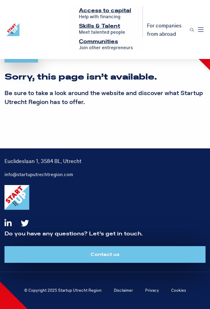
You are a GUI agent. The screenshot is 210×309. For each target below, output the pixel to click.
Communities (98, 41)
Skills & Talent (99, 26)
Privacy (152, 290)
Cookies (178, 290)
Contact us (105, 254)
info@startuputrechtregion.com (38, 174)
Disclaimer (123, 290)
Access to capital (105, 10)
